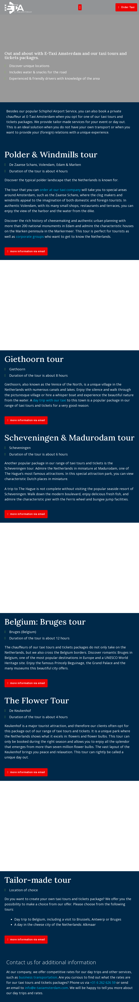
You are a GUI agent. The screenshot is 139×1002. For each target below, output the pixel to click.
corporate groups (30, 236)
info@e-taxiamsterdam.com (46, 988)
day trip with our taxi (49, 400)
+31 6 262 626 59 (102, 982)
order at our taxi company (60, 190)
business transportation (38, 977)
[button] (80, 7)
